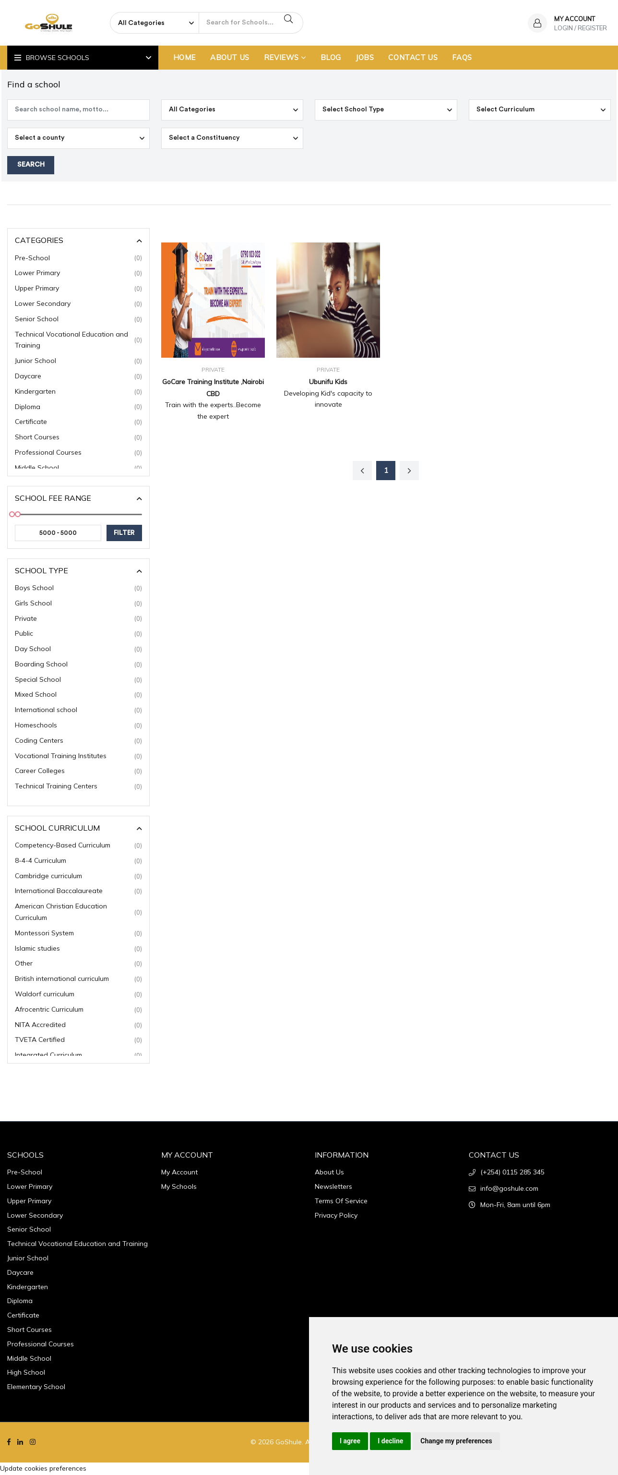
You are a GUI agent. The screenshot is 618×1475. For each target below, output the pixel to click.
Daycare (78, 377)
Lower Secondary (78, 305)
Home (184, 57)
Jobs (365, 57)
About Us (230, 57)
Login (563, 28)
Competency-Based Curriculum (78, 846)
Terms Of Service (341, 1201)
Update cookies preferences (44, 1468)
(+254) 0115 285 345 (512, 1173)
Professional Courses (78, 453)
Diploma (78, 408)
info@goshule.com (509, 1189)
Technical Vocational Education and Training (78, 341)
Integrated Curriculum (78, 1056)
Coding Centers (78, 742)
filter (124, 534)
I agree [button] (350, 1441)
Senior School (78, 320)
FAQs (462, 57)
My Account (179, 1173)
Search (31, 166)
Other (78, 965)
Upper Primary (78, 289)
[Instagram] (33, 1443)
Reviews (285, 57)
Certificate (78, 423)
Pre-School (78, 259)
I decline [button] (390, 1441)
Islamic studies (78, 949)
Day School (78, 650)
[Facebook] (9, 1443)
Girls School (78, 604)
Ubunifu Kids (328, 382)
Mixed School (78, 696)
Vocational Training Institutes (78, 757)
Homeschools (78, 726)
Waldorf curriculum (78, 995)
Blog (331, 57)
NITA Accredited (78, 1026)
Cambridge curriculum (78, 877)
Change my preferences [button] (456, 1441)
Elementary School (36, 1387)
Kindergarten (78, 392)
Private (78, 620)
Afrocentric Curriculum (78, 1010)
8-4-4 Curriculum (78, 862)
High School (26, 1373)
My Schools (179, 1187)
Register (592, 28)
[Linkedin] (20, 1443)
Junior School (78, 362)
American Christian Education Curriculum (78, 913)
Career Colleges (78, 772)
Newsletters (333, 1187)
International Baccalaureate (78, 892)
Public (78, 634)
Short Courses (78, 438)
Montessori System (78, 934)
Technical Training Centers (78, 787)
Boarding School (78, 665)
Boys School (78, 589)
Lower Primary (78, 274)
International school (78, 711)
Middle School (78, 469)
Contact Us (413, 57)
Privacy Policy (336, 1216)
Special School (78, 681)
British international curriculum (78, 980)
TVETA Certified (78, 1041)
